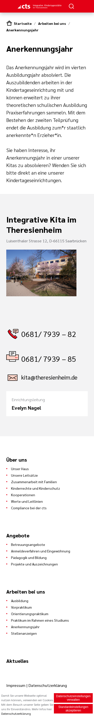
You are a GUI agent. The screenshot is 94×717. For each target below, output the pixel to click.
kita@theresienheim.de (49, 377)
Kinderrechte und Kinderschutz (35, 488)
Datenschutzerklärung (47, 685)
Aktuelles (17, 661)
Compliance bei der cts (29, 508)
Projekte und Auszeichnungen (34, 564)
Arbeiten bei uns (52, 23)
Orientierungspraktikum (29, 613)
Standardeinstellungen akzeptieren (73, 709)
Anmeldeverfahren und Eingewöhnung (40, 551)
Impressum (16, 685)
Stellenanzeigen (24, 633)
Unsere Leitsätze (24, 475)
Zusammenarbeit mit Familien (34, 481)
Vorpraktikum (21, 607)
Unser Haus (20, 468)
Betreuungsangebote (28, 544)
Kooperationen (23, 494)
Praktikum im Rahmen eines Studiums (40, 620)
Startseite (23, 23)
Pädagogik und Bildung (29, 557)
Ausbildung (19, 600)
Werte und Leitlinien (27, 501)
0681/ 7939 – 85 (48, 359)
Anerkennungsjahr (22, 30)
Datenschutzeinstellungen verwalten (73, 698)
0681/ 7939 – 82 (48, 334)
